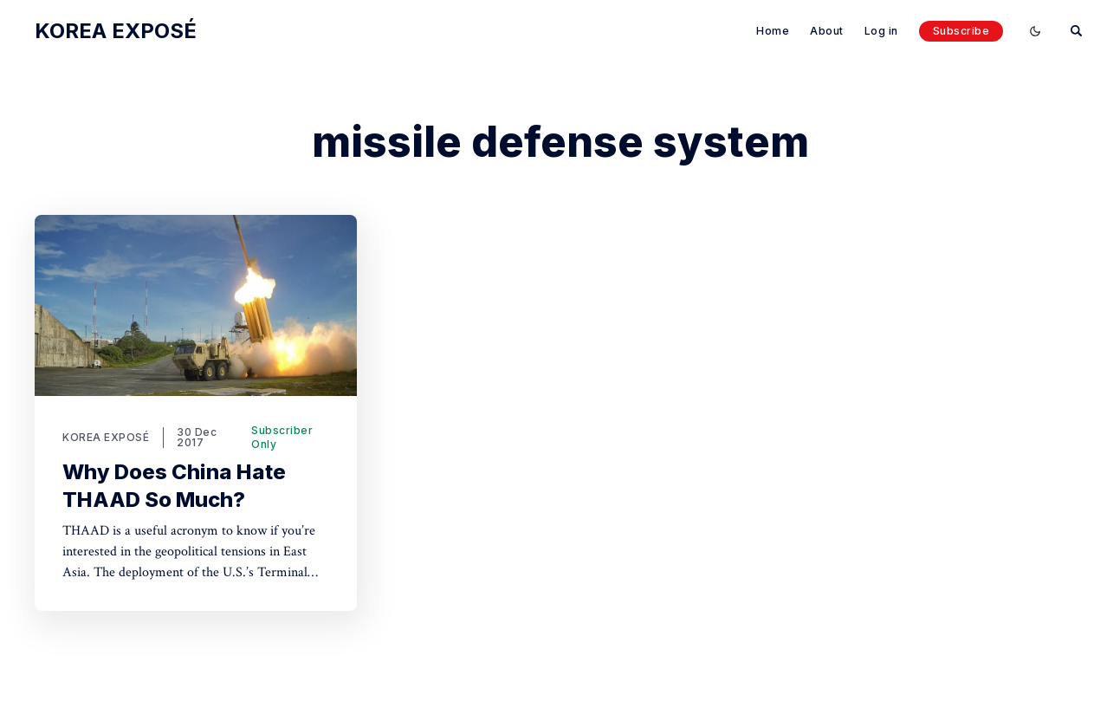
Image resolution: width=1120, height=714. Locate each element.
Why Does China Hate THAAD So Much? (174, 485)
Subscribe (961, 30)
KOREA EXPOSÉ (105, 437)
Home (772, 30)
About (827, 30)
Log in (881, 30)
